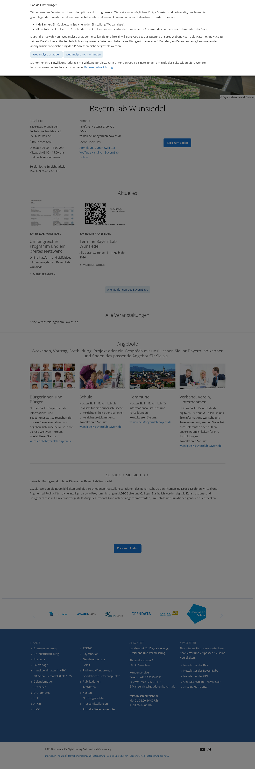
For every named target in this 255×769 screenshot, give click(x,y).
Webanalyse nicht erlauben (83, 54)
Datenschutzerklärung (98, 67)
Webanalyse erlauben (46, 54)
